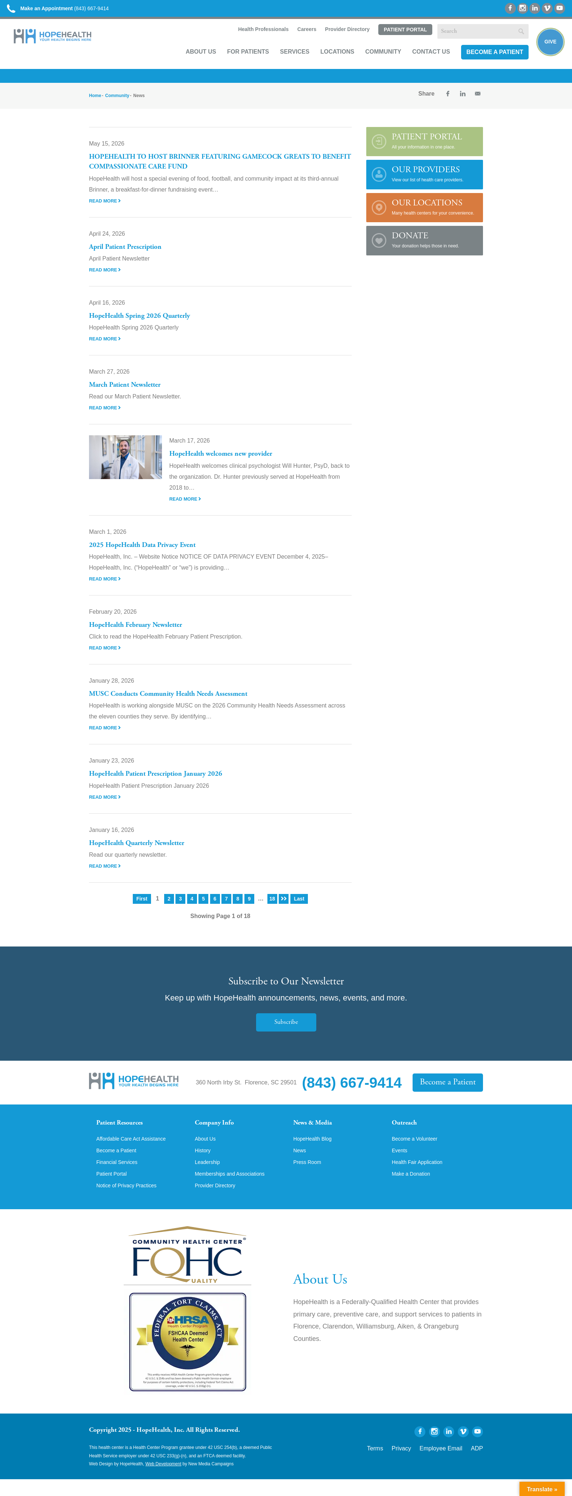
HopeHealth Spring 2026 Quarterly (147, 323)
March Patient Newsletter (130, 392)
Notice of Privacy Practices (131, 1202)
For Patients (240, 61)
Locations (330, 61)
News (300, 1165)
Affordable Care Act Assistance (136, 1153)
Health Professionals (254, 39)
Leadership (209, 1177)
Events (401, 1165)
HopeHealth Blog (315, 1153)
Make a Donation (414, 1190)
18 (272, 905)
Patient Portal (397, 39)
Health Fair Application (421, 1177)
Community (376, 61)
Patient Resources (125, 1130)
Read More (106, 207)
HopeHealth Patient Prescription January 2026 (165, 780)
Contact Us (423, 61)
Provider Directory (339, 39)
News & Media (317, 1130)
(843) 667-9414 (72, 11)
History (204, 1165)
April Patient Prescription (130, 253)
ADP (478, 1463)
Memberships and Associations (235, 1190)
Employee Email (449, 1463)
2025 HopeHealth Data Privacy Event (150, 551)
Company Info (219, 1130)
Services (287, 61)
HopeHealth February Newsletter (143, 632)
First (141, 905)
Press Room (309, 1177)
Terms (397, 1463)
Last (300, 905)
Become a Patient (487, 61)
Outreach (407, 1130)
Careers (298, 39)
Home (95, 102)
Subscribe (286, 1028)
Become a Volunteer (418, 1153)
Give (547, 49)
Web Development (164, 1481)
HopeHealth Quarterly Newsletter (144, 849)
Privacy (418, 1463)
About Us (193, 61)
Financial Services (120, 1177)
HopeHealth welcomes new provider (228, 460)
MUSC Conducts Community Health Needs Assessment (180, 701)
